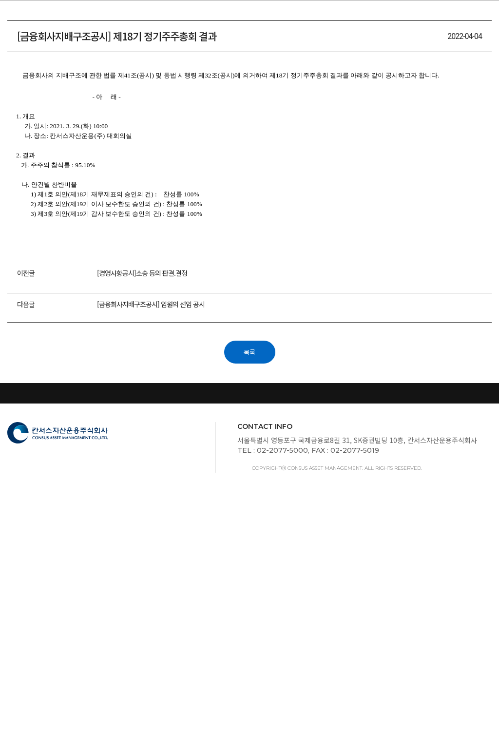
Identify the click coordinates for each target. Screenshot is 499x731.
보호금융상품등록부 (459, 615)
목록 (250, 542)
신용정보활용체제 (298, 615)
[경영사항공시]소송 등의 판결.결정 (145, 476)
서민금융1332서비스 (223, 615)
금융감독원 (88, 615)
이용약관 (249, 628)
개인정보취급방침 (147, 615)
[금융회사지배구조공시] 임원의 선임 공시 (154, 497)
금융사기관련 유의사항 (376, 615)
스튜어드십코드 (32, 615)
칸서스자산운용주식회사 (44, 15)
